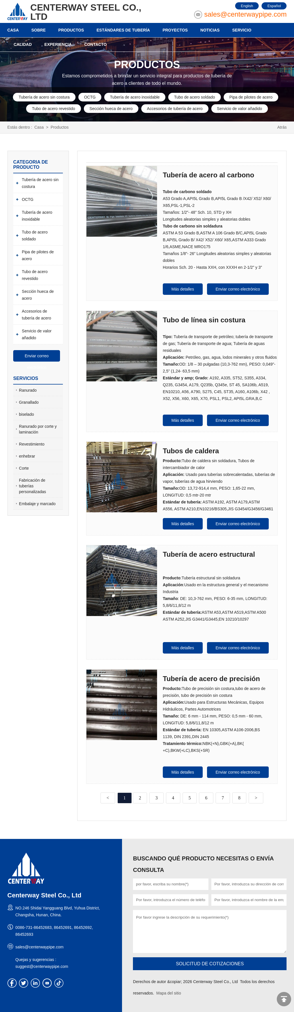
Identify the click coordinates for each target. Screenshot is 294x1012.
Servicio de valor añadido (239, 108)
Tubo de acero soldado (194, 97)
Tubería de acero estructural (209, 554)
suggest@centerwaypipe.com (42, 966)
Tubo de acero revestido (53, 108)
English (247, 6)
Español (274, 6)
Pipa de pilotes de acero (250, 97)
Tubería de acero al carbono (208, 175)
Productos (60, 127)
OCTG (90, 97)
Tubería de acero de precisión (211, 678)
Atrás (282, 127)
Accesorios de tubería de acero (175, 108)
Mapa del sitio (168, 993)
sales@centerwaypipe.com (245, 14)
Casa (39, 127)
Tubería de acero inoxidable (135, 97)
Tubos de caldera (191, 450)
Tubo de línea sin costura (204, 319)
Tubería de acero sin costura (44, 97)
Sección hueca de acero (111, 108)
